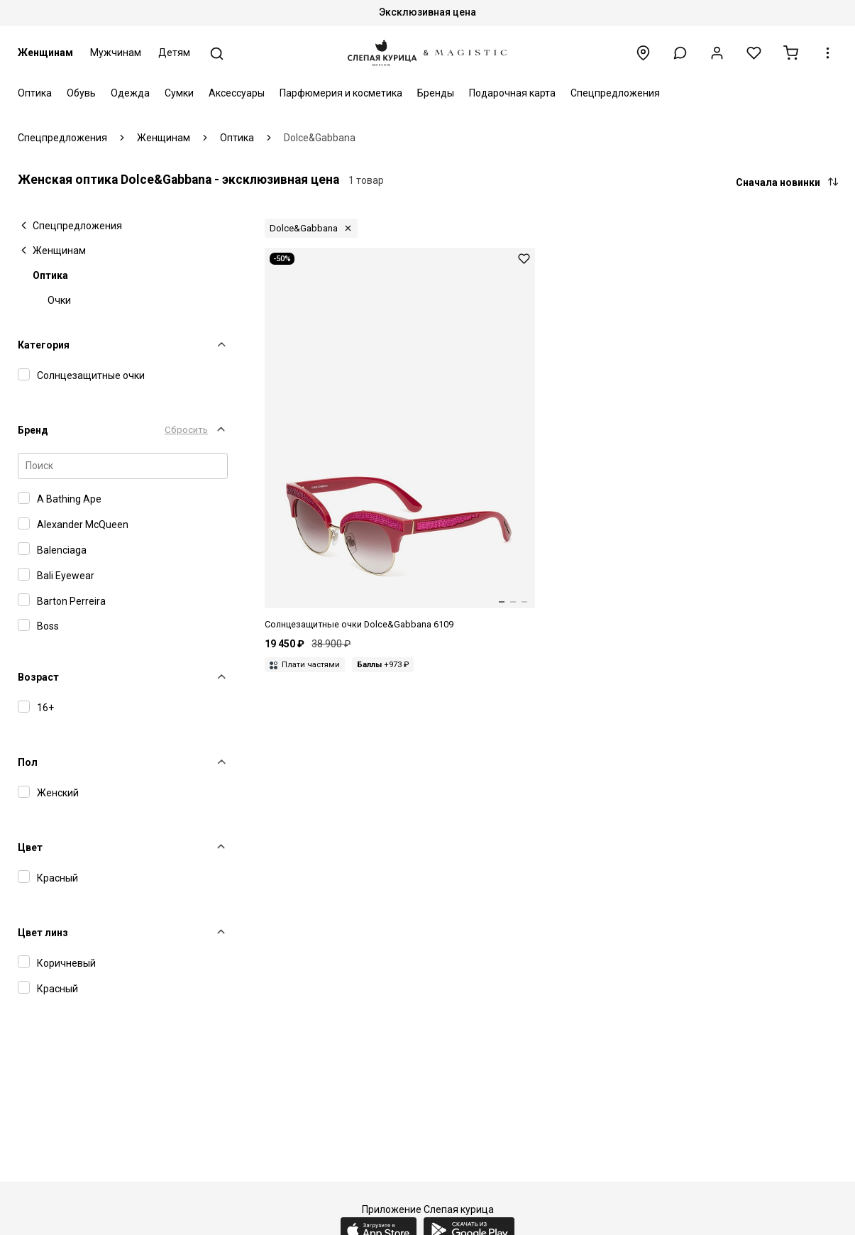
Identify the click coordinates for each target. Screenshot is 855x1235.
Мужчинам (115, 52)
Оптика (35, 93)
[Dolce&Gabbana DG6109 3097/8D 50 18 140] (400, 440)
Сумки (179, 93)
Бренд (33, 430)
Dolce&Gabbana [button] (304, 228)
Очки (59, 300)
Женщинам (45, 52)
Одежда (130, 93)
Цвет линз (43, 932)
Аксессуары (237, 93)
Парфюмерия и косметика (341, 93)
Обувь (81, 93)
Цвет (30, 847)
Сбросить (186, 429)
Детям (174, 52)
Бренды (435, 93)
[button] (680, 52)
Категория (44, 345)
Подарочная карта (512, 93)
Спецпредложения (615, 93)
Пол (28, 762)
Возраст (38, 677)
